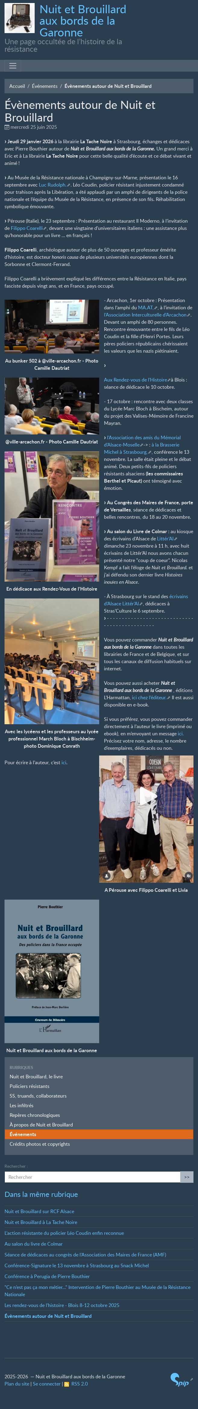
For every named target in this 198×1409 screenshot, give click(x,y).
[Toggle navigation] (13, 66)
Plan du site (17, 1383)
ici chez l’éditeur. (149, 697)
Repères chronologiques (35, 1115)
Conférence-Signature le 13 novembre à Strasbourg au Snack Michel (77, 1265)
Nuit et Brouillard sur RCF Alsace (39, 1211)
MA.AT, (146, 307)
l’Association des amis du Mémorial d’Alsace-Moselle (142, 441)
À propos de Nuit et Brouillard (41, 1124)
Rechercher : (16, 1166)
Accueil (17, 86)
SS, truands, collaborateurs (38, 1095)
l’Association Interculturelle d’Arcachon (145, 314)
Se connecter (47, 1383)
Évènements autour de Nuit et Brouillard (48, 1315)
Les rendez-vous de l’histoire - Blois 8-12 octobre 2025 (62, 1305)
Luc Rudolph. (53, 184)
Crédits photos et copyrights (40, 1144)
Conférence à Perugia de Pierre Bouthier (47, 1276)
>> (187, 1177)
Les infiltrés (21, 1105)
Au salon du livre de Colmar (34, 1244)
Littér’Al (165, 538)
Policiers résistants (29, 1086)
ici (63, 762)
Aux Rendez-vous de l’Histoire (135, 379)
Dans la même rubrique (41, 1194)
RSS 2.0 (76, 1383)
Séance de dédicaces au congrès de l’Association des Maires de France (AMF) (85, 1254)
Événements (45, 86)
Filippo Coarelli (27, 228)
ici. (181, 733)
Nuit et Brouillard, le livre (36, 1076)
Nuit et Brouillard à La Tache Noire (41, 1222)
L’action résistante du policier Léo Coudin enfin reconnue (64, 1233)
